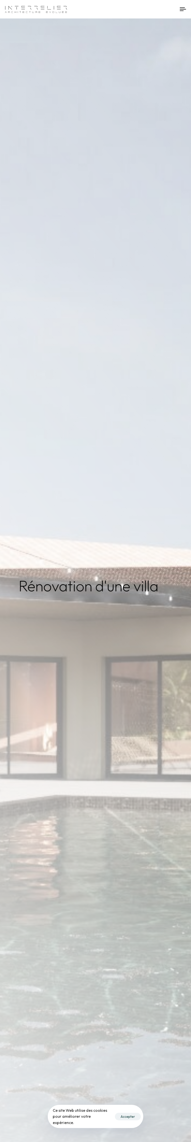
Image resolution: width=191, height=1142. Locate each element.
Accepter (128, 1116)
